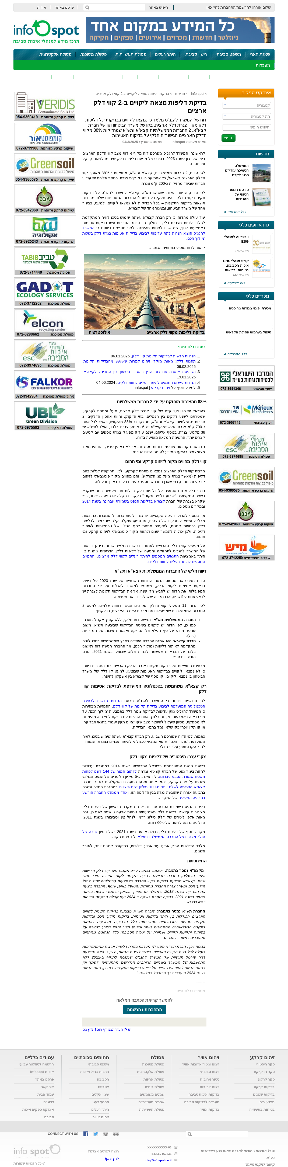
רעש (114, 76)
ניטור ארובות (209, 1079)
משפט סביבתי (228, 54)
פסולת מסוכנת (93, 54)
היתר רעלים (165, 54)
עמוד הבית (45, 1094)
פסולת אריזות (153, 1079)
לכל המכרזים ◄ (235, 354)
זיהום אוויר (261, 76)
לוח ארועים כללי (254, 225)
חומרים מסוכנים (228, 76)
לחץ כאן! (112, 1159)
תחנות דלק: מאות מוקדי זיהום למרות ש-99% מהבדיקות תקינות (139, 361)
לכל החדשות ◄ (234, 212)
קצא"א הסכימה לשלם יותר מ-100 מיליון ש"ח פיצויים (162, 787)
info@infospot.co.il (158, 1160)
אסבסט (103, 1087)
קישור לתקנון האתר (260, 1164)
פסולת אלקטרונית (55, 54)
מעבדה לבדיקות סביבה (201, 1102)
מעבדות (263, 65)
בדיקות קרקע (264, 1087)
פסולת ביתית (154, 1087)
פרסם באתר (64, 7)
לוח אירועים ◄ (234, 283)
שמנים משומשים (152, 1094)
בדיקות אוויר (209, 1109)
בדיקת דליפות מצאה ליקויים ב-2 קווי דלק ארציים (132, 94)
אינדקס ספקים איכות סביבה (38, 1113)
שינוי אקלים (100, 1094)
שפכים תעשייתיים (151, 1102)
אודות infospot (42, 1072)
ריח (130, 76)
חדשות (262, 154)
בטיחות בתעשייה (262, 1109)
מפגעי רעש (101, 1102)
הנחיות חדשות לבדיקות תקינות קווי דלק (164, 356)
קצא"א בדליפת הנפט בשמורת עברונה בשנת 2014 (123, 501)
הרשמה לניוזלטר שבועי (36, 1064)
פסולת (148, 76)
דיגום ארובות (209, 1087)
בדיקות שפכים (264, 1094)
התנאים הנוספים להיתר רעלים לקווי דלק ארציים (138, 556)
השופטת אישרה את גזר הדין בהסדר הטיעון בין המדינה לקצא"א (139, 372)
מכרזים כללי (257, 296)
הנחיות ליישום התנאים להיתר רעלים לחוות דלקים (156, 382)
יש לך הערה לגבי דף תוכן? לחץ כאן (106, 1030)
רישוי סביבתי (195, 54)
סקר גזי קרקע (264, 1072)
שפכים (199, 76)
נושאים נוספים (34, 76)
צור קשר (47, 1087)
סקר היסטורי (265, 1064)
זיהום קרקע (173, 76)
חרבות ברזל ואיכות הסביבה (94, 1075)
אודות (41, 7)
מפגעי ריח (267, 1102)
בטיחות (62, 76)
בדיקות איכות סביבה (203, 1094)
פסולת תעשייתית (130, 54)
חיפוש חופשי (259, 127)
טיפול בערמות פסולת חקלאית (248, 332)
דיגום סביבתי (209, 1072)
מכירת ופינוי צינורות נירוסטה (250, 308)
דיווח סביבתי (89, 76)
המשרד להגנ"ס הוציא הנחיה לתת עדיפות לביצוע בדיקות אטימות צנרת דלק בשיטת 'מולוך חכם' (143, 233)
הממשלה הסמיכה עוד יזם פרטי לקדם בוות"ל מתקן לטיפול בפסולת (237, 175)
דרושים (48, 1102)
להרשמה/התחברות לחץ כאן (228, 7)
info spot (197, 94)
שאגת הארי (260, 54)
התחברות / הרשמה (144, 1009)
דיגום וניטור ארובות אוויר (200, 1064)
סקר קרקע (266, 1079)
